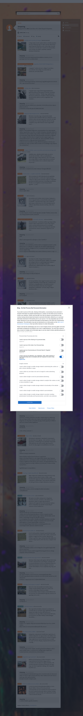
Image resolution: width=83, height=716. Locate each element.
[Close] (69, 308)
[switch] (61, 340)
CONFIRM (30, 402)
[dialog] (41, 358)
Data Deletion (32, 408)
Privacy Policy (50, 408)
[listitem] (41, 336)
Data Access (41, 408)
